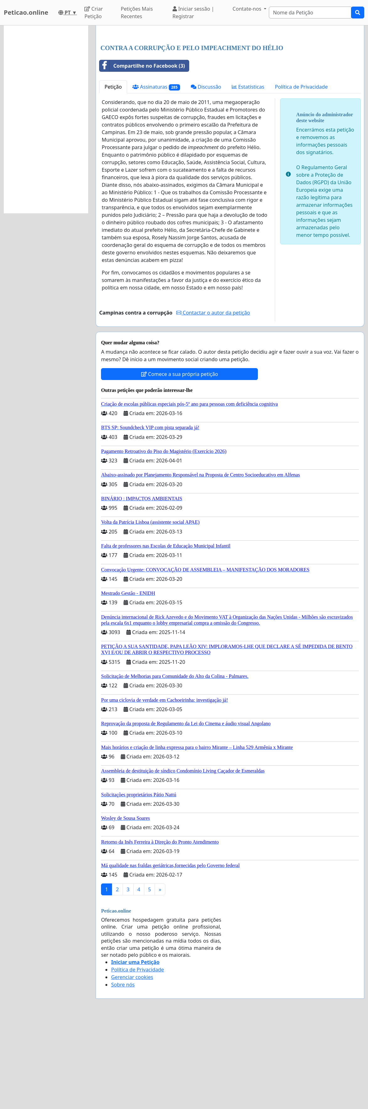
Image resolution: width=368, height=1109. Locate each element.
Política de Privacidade (301, 174)
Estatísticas (248, 174)
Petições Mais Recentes (137, 12)
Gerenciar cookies (132, 1064)
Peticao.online (26, 12)
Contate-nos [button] (247, 8)
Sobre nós (123, 1072)
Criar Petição (93, 12)
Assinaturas (156, 174)
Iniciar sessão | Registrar (193, 12)
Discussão (206, 174)
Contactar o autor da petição (213, 400)
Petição (113, 174)
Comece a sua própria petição (179, 461)
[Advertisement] (230, 79)
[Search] (310, 12)
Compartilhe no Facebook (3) (142, 153)
